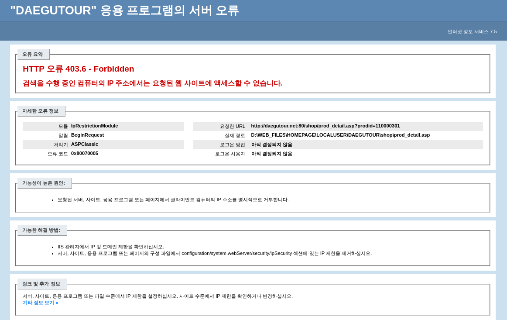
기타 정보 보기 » (40, 302)
